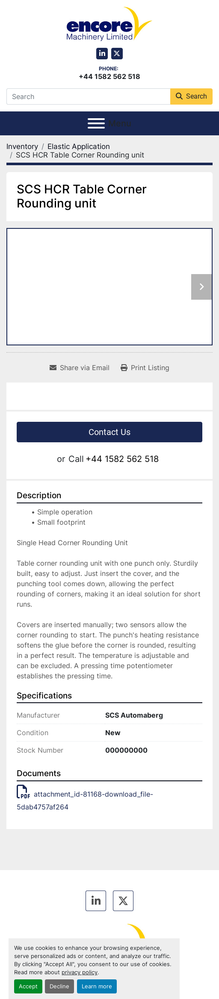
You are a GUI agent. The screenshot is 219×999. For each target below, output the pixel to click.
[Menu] (96, 123)
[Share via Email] (79, 367)
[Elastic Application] (78, 146)
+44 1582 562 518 (109, 76)
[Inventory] (22, 146)
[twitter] (117, 53)
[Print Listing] (145, 367)
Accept (28, 986)
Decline (59, 986)
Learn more (97, 986)
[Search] (88, 96)
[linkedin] (102, 53)
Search (191, 96)
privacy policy (80, 972)
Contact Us (109, 432)
